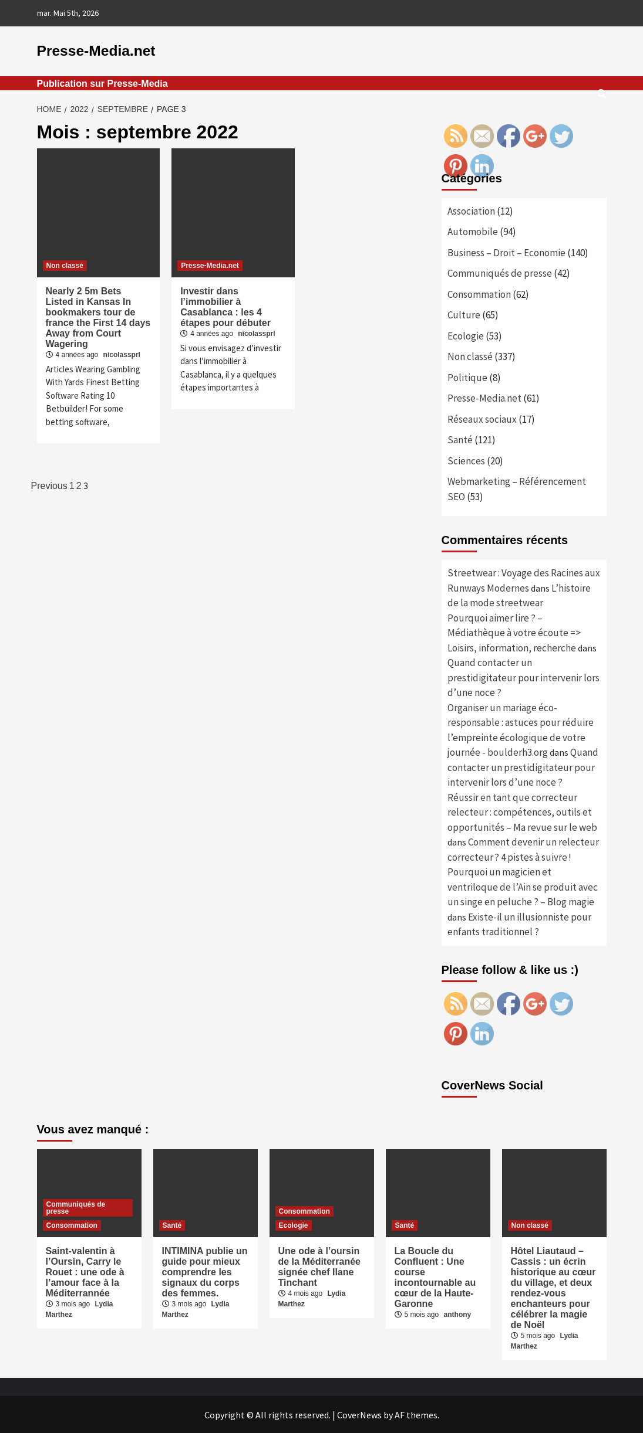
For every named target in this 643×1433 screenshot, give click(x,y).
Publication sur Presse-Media (102, 83)
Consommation (479, 293)
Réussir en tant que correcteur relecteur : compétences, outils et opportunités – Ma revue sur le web (522, 811)
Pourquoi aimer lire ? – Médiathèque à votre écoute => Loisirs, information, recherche (514, 632)
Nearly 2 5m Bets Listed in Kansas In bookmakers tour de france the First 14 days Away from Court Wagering (98, 317)
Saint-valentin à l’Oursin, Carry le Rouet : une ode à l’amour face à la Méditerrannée (85, 1271)
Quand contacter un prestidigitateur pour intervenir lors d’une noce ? (523, 677)
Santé (460, 439)
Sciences (466, 460)
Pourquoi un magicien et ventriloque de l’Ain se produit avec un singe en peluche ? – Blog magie (522, 886)
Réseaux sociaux (482, 418)
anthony (458, 1314)
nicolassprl (121, 354)
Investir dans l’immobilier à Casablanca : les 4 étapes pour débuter (225, 306)
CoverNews (359, 1414)
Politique (467, 377)
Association (471, 210)
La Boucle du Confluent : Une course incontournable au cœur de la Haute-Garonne (435, 1276)
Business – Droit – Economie (506, 252)
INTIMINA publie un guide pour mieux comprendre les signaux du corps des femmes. (205, 1271)
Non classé (64, 265)
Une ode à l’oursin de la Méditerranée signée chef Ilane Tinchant (319, 1266)
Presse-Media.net (95, 51)
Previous (49, 486)
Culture (463, 314)
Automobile (472, 231)
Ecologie (465, 335)
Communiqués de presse (499, 273)
